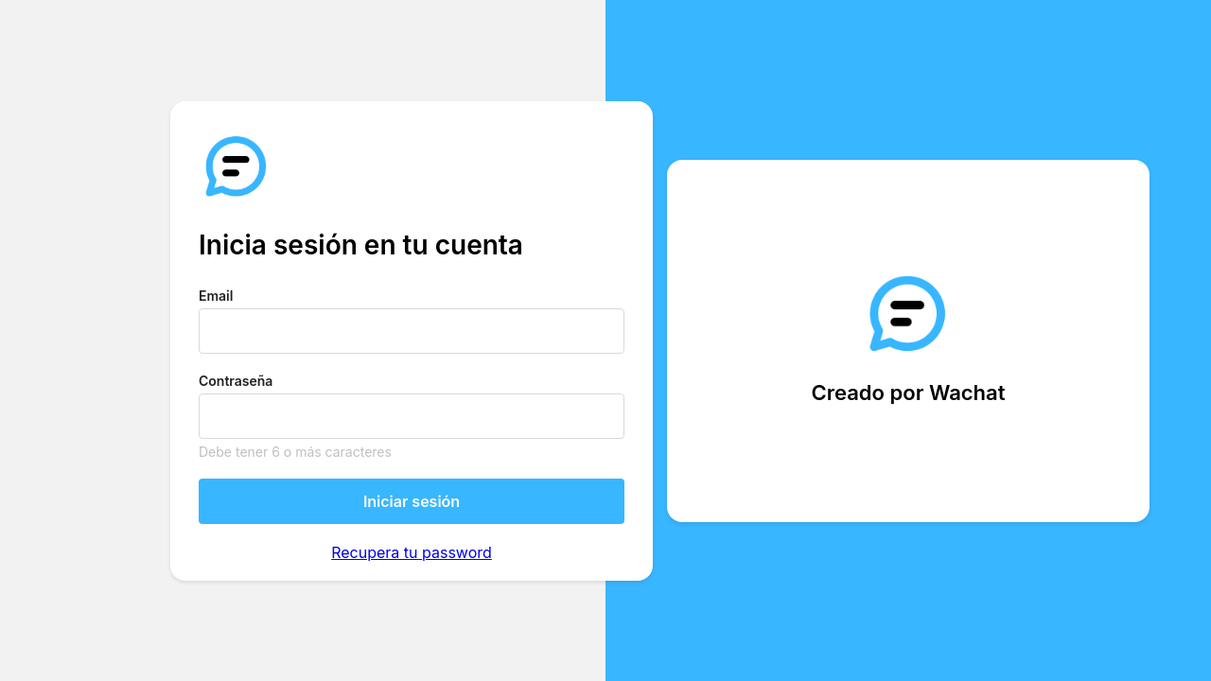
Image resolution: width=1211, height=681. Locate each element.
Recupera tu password (411, 552)
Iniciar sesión (411, 501)
